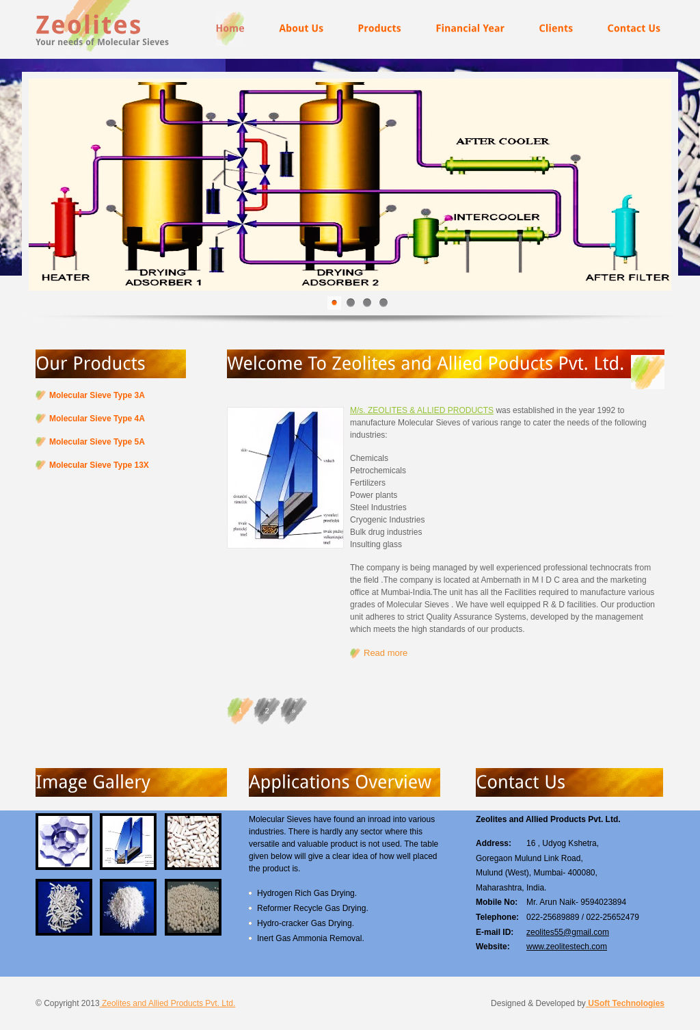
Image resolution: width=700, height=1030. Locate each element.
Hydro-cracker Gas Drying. (305, 923)
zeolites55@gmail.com (567, 932)
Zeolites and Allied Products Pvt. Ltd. (168, 1003)
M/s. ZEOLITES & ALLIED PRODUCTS (422, 410)
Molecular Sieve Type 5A (97, 442)
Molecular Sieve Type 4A (97, 418)
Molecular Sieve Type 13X (99, 465)
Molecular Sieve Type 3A (97, 395)
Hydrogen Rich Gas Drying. (307, 893)
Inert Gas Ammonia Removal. (310, 938)
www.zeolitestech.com (566, 946)
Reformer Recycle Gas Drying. (312, 908)
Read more (385, 653)
